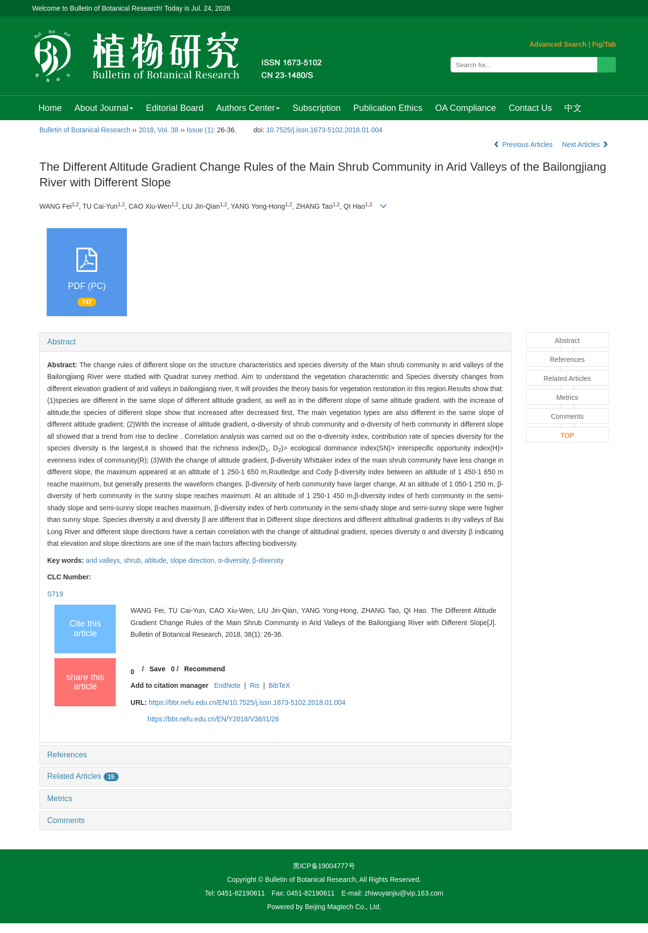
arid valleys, (105, 560)
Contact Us (530, 108)
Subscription (316, 108)
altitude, (157, 560)
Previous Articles (523, 144)
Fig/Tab (604, 44)
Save (157, 669)
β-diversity (268, 560)
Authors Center (248, 108)
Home (50, 108)
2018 (146, 130)
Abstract (61, 342)
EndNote (227, 685)
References (67, 755)
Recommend (204, 669)
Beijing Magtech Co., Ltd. (343, 907)
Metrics (59, 798)
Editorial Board (174, 108)
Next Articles (585, 144)
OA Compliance (465, 108)
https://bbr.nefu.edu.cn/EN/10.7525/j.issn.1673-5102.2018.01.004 (247, 702)
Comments (66, 820)
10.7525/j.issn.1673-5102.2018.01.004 (324, 130)
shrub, (134, 560)
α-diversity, (235, 560)
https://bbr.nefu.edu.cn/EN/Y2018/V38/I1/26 (213, 719)
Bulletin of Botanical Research (84, 130)
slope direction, (194, 560)
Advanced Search (558, 44)
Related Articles (83, 776)
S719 (55, 594)
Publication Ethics (387, 108)
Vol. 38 (168, 130)
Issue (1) (200, 130)
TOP (567, 435)
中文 (573, 108)
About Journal (103, 108)
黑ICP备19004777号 (324, 866)
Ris (254, 685)
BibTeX (279, 685)
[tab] (275, 342)
